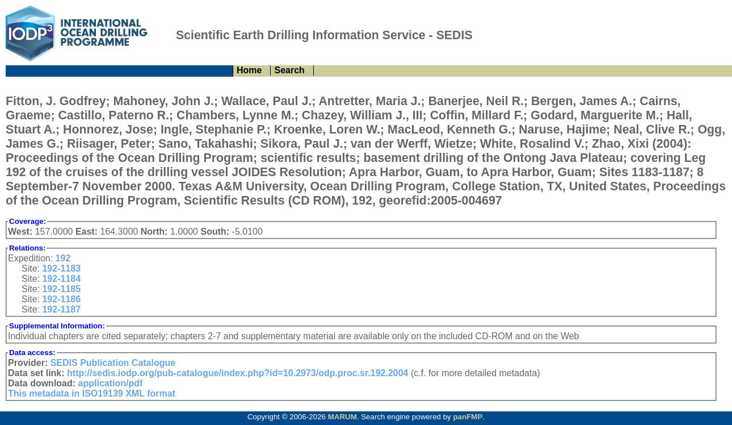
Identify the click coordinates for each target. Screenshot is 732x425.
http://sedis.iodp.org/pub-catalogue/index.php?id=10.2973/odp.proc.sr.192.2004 (237, 373)
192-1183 (61, 268)
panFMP (467, 417)
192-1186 (61, 299)
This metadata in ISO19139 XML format (91, 393)
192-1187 (61, 309)
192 (63, 258)
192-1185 (61, 289)
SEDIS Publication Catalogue (113, 363)
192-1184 (61, 279)
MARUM (342, 417)
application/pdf (110, 383)
